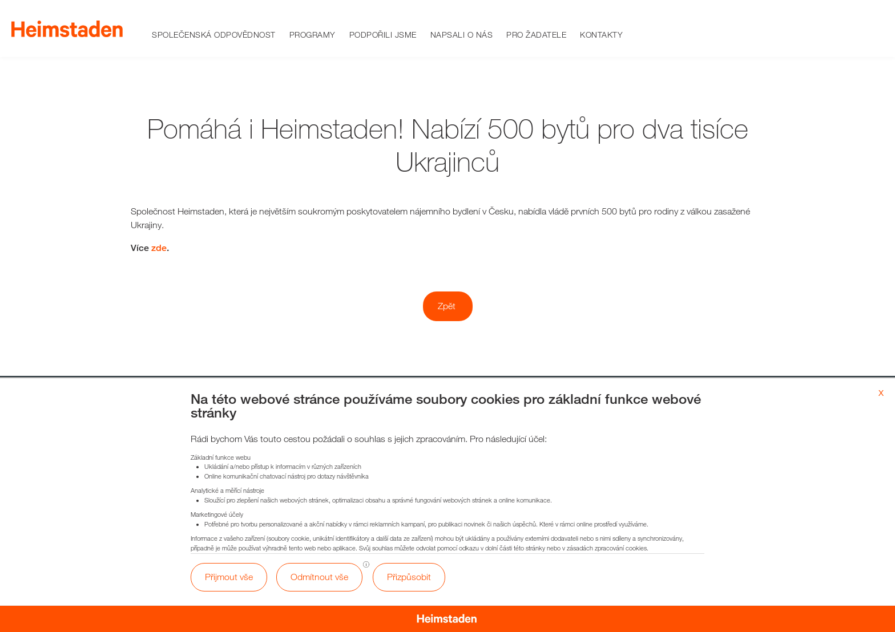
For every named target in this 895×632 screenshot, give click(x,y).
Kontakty (601, 34)
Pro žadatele (536, 34)
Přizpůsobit (409, 577)
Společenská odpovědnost (214, 34)
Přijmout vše (229, 577)
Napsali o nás (461, 34)
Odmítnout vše (319, 577)
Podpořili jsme (383, 34)
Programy (312, 34)
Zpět (446, 306)
